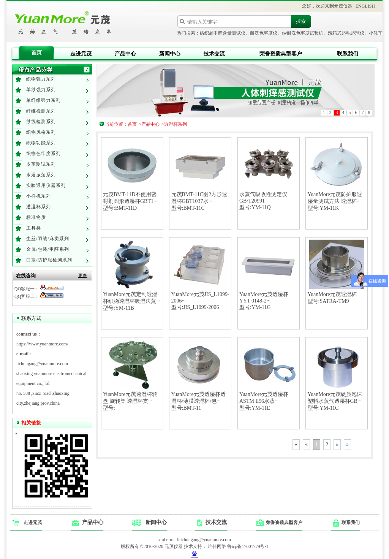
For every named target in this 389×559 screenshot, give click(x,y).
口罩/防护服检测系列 (49, 260)
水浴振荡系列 (41, 174)
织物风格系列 (41, 132)
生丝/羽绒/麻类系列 (47, 238)
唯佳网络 (217, 546)
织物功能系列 (41, 143)
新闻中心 (169, 54)
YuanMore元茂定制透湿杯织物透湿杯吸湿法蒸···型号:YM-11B (131, 301)
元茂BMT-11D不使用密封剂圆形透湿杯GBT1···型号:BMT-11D (130, 201)
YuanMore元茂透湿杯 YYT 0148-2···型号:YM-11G (263, 300)
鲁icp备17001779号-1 (248, 546)
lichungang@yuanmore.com (42, 363)
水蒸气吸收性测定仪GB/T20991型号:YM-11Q (263, 201)
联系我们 (347, 54)
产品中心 (125, 54)
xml (161, 539)
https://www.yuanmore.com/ (42, 344)
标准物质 (36, 217)
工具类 (33, 228)
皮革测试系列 (41, 164)
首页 (36, 52)
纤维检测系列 (41, 111)
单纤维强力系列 (43, 100)
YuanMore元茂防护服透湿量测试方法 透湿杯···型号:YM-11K (335, 201)
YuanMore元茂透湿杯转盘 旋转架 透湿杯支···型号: (130, 401)
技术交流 (214, 54)
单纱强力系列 (41, 89)
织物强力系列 (41, 79)
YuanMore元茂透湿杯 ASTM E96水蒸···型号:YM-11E (263, 401)
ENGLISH (365, 6)
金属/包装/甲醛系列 (47, 249)
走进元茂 (81, 54)
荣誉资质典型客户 (280, 54)
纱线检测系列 (41, 121)
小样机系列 (38, 196)
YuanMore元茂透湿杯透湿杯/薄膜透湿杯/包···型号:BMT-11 (198, 401)
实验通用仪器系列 (46, 185)
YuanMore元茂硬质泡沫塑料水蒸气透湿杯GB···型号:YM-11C (335, 401)
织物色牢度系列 (43, 153)
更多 (82, 275)
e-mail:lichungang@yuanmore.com (198, 539)
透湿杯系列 (38, 206)
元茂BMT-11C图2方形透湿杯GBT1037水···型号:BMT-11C (199, 201)
